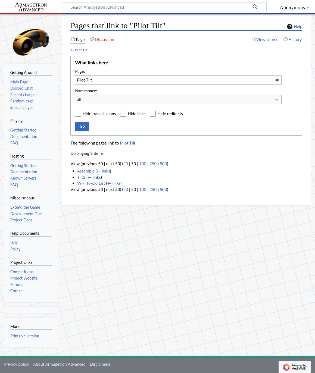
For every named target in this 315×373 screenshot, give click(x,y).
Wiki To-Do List (91, 183)
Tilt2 (81, 177)
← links (103, 170)
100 (142, 163)
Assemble (86, 170)
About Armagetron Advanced (59, 364)
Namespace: (86, 90)
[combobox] (178, 79)
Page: (80, 71)
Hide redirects (170, 113)
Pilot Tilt (81, 50)
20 (125, 163)
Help (294, 26)
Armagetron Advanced (31, 7)
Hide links (137, 113)
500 (163, 163)
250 (153, 163)
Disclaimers (100, 364)
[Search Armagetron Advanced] (164, 6)
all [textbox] (79, 99)
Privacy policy (16, 364)
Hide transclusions (99, 113)
